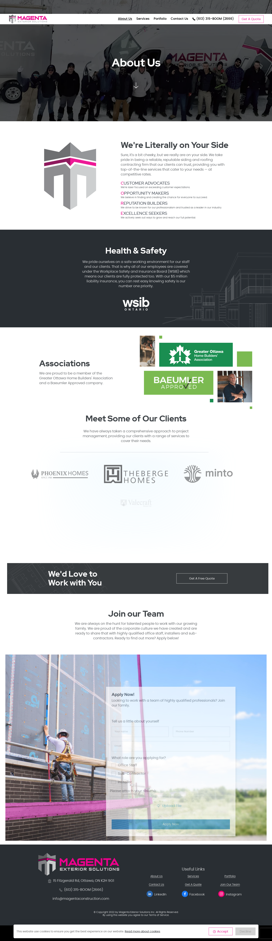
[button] (136, 84)
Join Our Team (230, 884)
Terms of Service (159, 915)
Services (143, 18)
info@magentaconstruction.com (81, 898)
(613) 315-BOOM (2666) (213, 18)
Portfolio (160, 18)
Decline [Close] (245, 931)
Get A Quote (251, 19)
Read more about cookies (142, 931)
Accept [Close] (220, 931)
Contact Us (179, 18)
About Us (125, 18)
